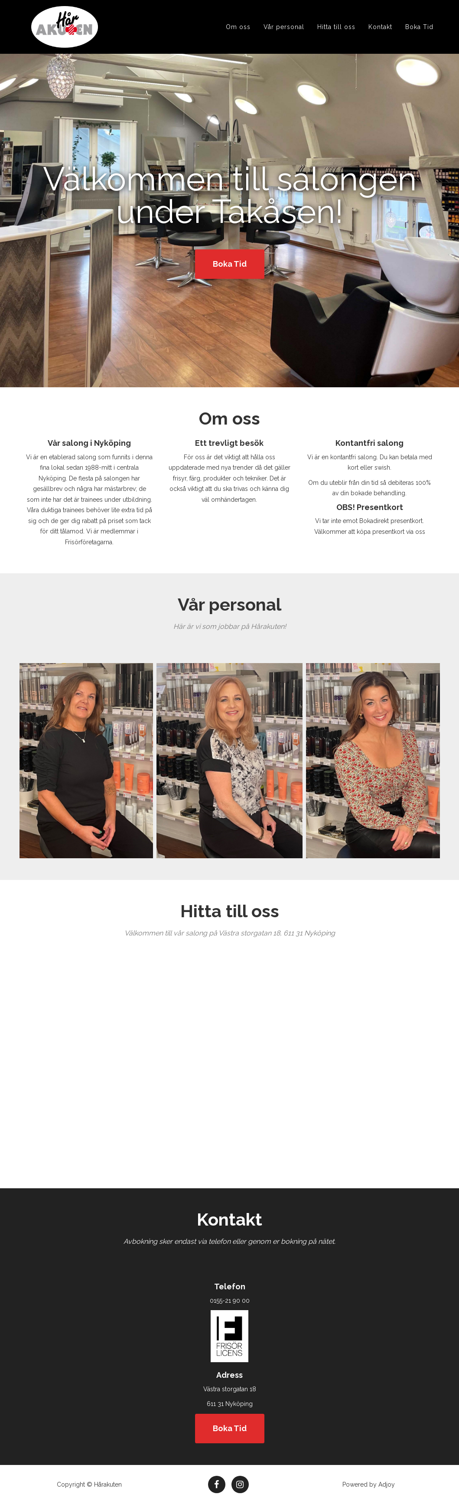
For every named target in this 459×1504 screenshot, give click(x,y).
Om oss (238, 37)
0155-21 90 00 (230, 1300)
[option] (80, 760)
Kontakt (380, 37)
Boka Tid (419, 37)
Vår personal (284, 37)
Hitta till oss (336, 37)
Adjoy (386, 1484)
